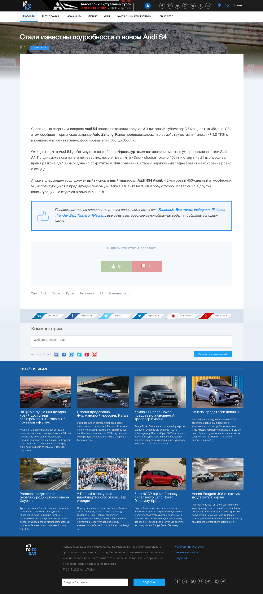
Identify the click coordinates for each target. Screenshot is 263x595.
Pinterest (218, 210)
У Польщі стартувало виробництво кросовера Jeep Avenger (101, 499)
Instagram (201, 210)
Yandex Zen (66, 215)
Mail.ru (71, 355)
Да (116, 266)
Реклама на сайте (186, 554)
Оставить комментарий (212, 355)
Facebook (165, 210)
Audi (43, 294)
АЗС (107, 16)
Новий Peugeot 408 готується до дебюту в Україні (216, 497)
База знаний (73, 16)
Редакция (181, 559)
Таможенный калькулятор (134, 16)
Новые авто (165, 16)
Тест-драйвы (50, 16)
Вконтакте (183, 210)
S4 (101, 294)
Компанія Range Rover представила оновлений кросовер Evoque (154, 417)
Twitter (82, 215)
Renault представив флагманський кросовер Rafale (102, 415)
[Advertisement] (131, 94)
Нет (147, 266)
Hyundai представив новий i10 (216, 413)
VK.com (56, 355)
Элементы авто (119, 294)
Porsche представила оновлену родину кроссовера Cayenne (44, 499)
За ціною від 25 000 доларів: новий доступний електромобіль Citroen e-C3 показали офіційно (43, 418)
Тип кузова (87, 294)
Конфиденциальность (189, 548)
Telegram (98, 215)
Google (94, 355)
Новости (29, 16)
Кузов (70, 294)
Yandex (87, 355)
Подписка (149, 583)
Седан (56, 294)
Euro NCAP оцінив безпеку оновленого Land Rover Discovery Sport (156, 499)
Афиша (92, 16)
